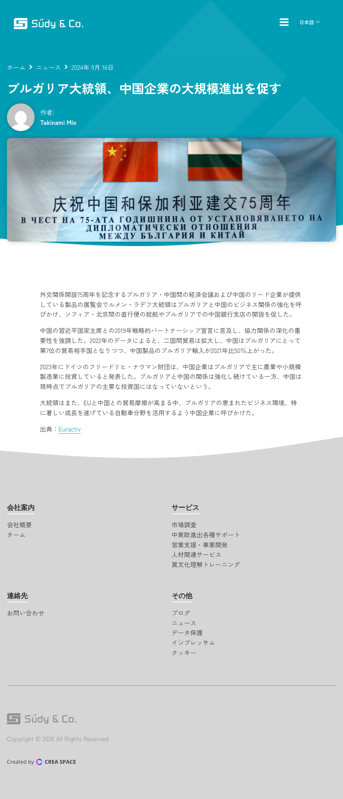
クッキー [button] (184, 652)
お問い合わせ (25, 612)
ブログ (181, 612)
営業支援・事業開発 (200, 544)
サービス (185, 507)
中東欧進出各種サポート (206, 534)
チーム (16, 534)
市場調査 (184, 524)
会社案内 (21, 507)
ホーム (16, 67)
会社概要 (19, 524)
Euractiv (70, 428)
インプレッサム (193, 642)
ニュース (48, 67)
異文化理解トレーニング (206, 564)
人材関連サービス (196, 554)
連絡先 (17, 596)
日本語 (306, 22)
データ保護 (187, 632)
